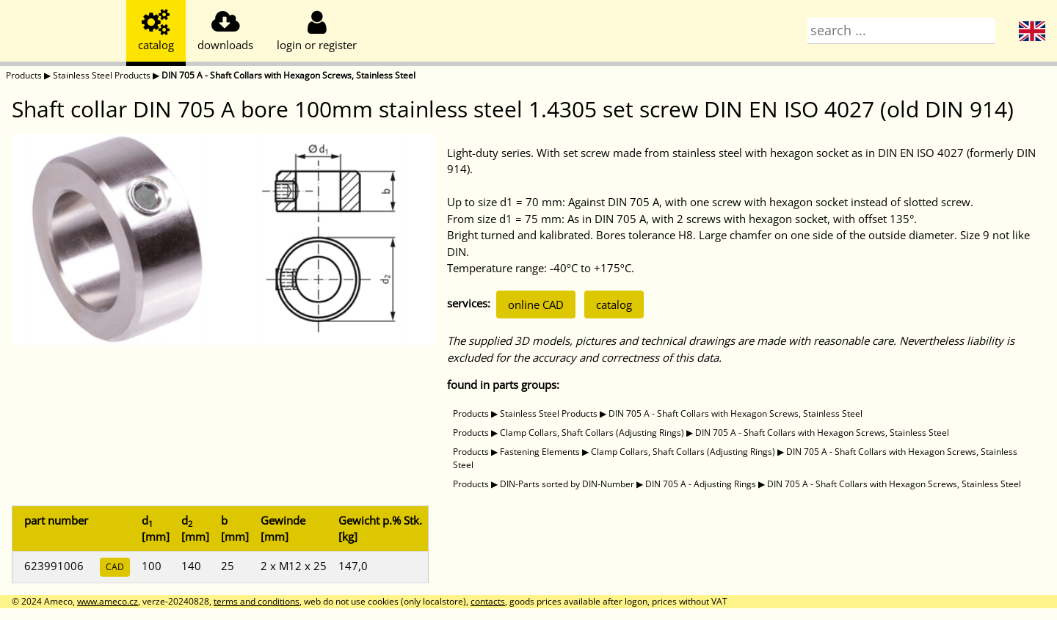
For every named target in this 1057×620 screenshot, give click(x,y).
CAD (115, 567)
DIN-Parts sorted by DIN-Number (567, 484)
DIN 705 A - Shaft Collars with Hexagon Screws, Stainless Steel (288, 75)
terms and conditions (256, 601)
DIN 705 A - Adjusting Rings (700, 484)
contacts (488, 601)
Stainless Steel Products (101, 75)
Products (24, 75)
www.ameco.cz (107, 601)
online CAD (536, 304)
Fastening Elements (540, 451)
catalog (614, 304)
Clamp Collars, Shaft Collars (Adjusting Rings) (592, 432)
